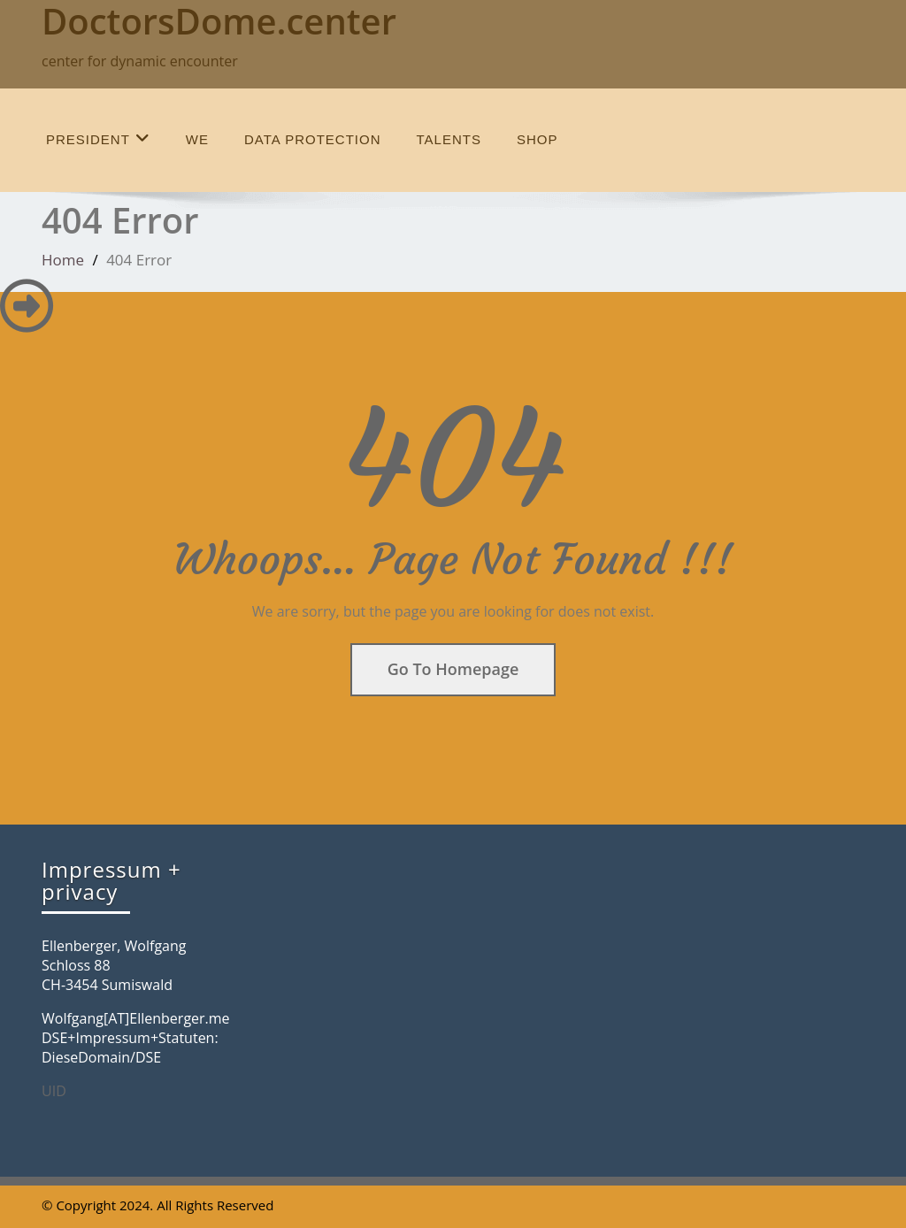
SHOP (537, 139)
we (197, 139)
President (98, 138)
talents (448, 139)
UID (54, 1091)
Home (63, 259)
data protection (312, 139)
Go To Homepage (453, 668)
